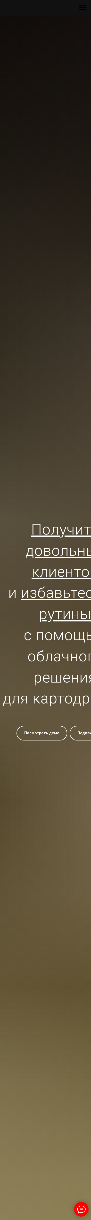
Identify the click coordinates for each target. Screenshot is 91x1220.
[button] (42, 733)
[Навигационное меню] (82, 7)
